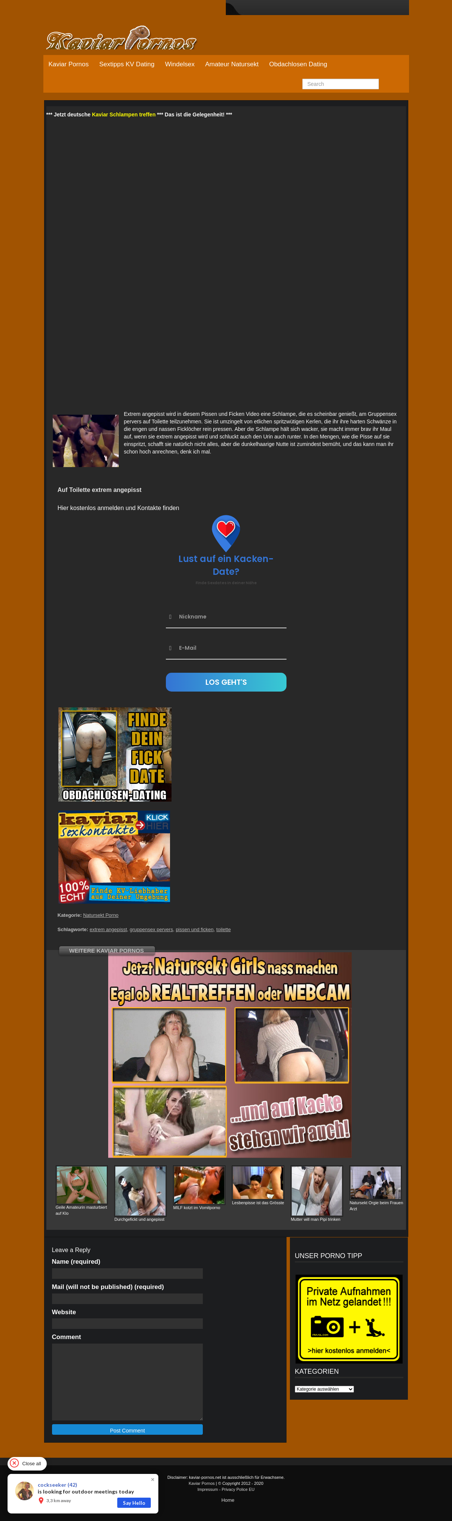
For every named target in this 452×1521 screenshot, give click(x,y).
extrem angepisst (108, 929)
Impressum (208, 1489)
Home (227, 1500)
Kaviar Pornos (69, 64)
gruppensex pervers (151, 929)
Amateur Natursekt (232, 64)
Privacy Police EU (238, 1489)
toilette (223, 929)
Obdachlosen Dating (298, 64)
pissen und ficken (194, 929)
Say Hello (134, 1503)
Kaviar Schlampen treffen (124, 114)
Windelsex (180, 64)
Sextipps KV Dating (126, 64)
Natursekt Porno (100, 915)
